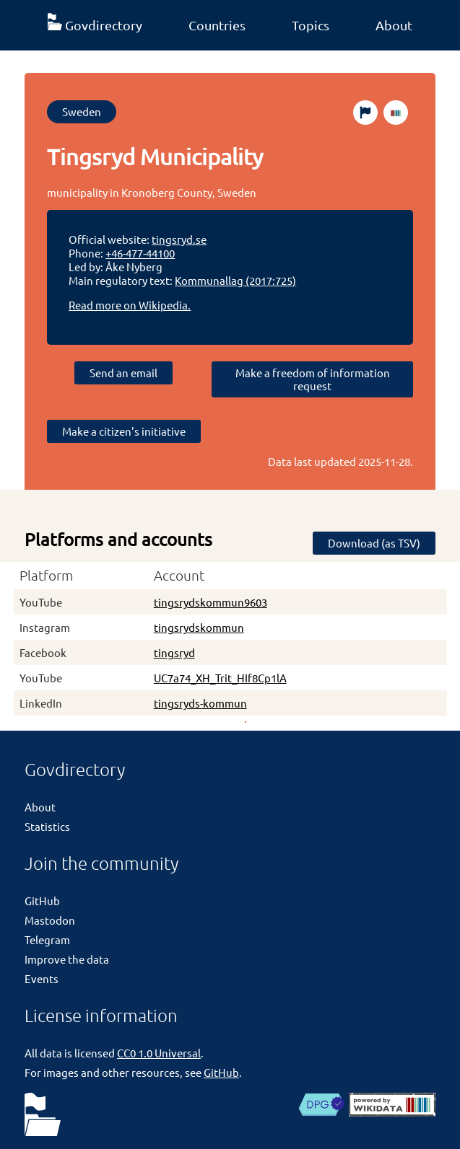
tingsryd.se (179, 239)
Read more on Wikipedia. (130, 305)
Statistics (47, 826)
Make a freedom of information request (312, 379)
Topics (310, 24)
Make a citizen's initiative (124, 431)
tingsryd (174, 652)
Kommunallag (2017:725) (235, 280)
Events (41, 978)
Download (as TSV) (374, 543)
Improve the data (67, 959)
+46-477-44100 (140, 253)
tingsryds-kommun (200, 703)
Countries (217, 24)
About (394, 24)
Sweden (81, 111)
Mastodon (50, 920)
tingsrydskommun (199, 627)
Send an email (123, 372)
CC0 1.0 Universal (159, 1053)
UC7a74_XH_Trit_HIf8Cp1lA (220, 677)
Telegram (47, 939)
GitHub (42, 900)
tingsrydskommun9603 (210, 602)
